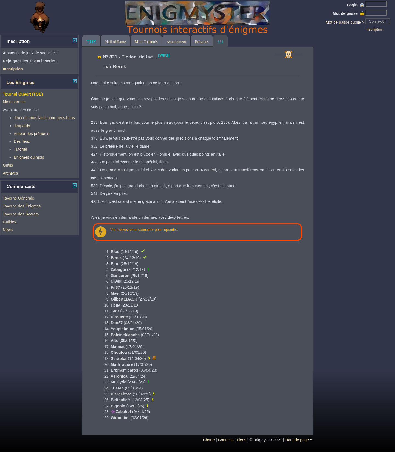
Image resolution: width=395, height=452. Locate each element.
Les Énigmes (21, 82)
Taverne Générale (18, 198)
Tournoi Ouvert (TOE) (23, 94)
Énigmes (202, 42)
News (8, 230)
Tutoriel (20, 149)
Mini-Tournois (146, 42)
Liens (241, 440)
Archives (10, 173)
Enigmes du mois (29, 157)
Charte (209, 440)
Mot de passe (348, 13)
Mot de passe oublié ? (345, 22)
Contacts (226, 440)
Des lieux (22, 141)
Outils (8, 165)
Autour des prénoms (31, 133)
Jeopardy (22, 125)
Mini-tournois (14, 102)
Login (355, 5)
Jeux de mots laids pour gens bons (44, 118)
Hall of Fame (115, 42)
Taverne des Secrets (21, 214)
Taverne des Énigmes (22, 206)
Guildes (9, 222)
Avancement (176, 42)
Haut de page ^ (298, 440)
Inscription (374, 29)
